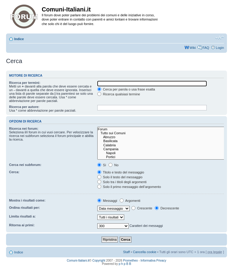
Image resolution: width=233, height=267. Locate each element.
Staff (126, 252)
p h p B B (125, 263)
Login (220, 47)
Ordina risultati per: (24, 207)
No (113, 165)
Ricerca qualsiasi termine (118, 94)
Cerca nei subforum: (25, 165)
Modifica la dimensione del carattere (219, 37)
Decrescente (167, 208)
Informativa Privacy (153, 260)
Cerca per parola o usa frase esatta (126, 89)
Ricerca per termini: (24, 82)
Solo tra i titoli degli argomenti (122, 182)
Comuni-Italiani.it (78, 260)
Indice (19, 39)
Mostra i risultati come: (27, 200)
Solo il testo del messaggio (120, 177)
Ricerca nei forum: (23, 128)
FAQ (205, 47)
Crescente (141, 208)
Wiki (192, 47)
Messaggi (107, 200)
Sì (101, 165)
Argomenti (130, 200)
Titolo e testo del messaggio (120, 172)
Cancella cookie (145, 252)
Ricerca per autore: (24, 107)
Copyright (98, 260)
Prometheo (130, 260)
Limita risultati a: (22, 216)
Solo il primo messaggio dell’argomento (129, 187)
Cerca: (14, 172)
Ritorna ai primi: (21, 225)
